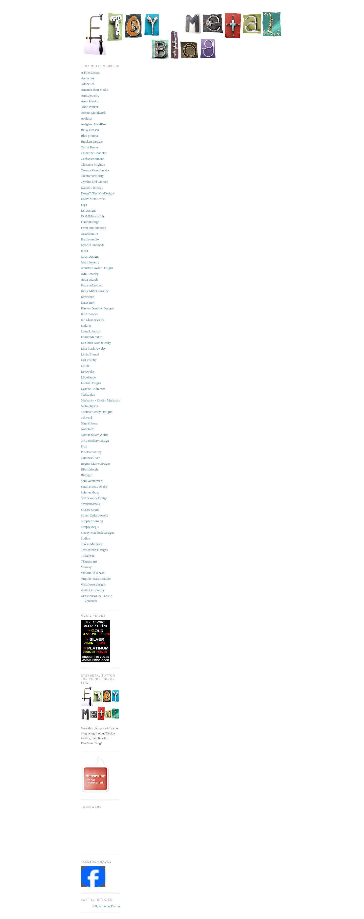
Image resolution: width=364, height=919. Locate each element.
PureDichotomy (91, 452)
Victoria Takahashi (93, 573)
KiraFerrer (88, 302)
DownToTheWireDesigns (98, 193)
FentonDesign (90, 222)
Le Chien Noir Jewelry (96, 343)
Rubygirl (87, 475)
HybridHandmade (92, 245)
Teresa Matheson (92, 544)
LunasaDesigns (91, 383)
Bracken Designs (92, 141)
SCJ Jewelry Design (94, 498)
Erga (84, 205)
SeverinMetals (90, 504)
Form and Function (93, 228)
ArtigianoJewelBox (93, 124)
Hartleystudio (90, 239)
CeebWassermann (92, 159)
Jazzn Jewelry (90, 262)
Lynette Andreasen (93, 389)
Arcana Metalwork (93, 113)
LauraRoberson (91, 331)
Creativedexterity (92, 176)
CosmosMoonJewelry (95, 170)
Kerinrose (87, 297)
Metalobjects (89, 406)
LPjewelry (88, 371)
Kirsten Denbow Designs (97, 308)
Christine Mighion (93, 164)
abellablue (87, 78)
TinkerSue (88, 555)
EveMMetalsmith (92, 216)
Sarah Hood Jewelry (94, 486)
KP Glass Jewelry (92, 320)
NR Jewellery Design (95, 440)
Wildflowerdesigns (93, 584)
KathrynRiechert (92, 285)
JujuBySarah (89, 279)
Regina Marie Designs (95, 463)
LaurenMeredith (91, 337)
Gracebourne (89, 233)
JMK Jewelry (90, 274)
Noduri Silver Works (94, 435)
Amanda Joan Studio (94, 90)
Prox (84, 446)
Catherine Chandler (93, 153)
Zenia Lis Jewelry (92, 590)
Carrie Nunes (89, 147)
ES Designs (88, 210)
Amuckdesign (90, 101)
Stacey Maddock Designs (97, 532)
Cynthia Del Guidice (94, 182)
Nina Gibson (89, 423)
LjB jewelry (89, 360)
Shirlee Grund (90, 509)
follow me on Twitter (106, 906)
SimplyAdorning (92, 521)
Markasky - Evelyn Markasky (100, 400)
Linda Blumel (90, 354)
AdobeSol (87, 84)
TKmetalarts (89, 561)
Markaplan (88, 394)
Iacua (84, 251)
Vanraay (86, 567)
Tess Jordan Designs (94, 550)
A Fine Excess (90, 72)
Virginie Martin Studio (96, 578)
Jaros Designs (90, 256)
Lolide (85, 366)
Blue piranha (89, 136)
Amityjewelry (90, 95)
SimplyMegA (90, 527)
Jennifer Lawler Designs (97, 268)
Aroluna (86, 118)
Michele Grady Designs (96, 412)
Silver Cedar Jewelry (94, 515)
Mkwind (86, 417)
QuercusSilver (90, 458)
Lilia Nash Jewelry (93, 348)
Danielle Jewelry (92, 187)
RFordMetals (89, 469)
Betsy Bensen (90, 130)
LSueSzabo (88, 377)
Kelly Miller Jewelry (94, 291)
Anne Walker (89, 107)
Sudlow (86, 538)
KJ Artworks (89, 314)
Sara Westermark (92, 481)
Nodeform (87, 429)
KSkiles (86, 325)
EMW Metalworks (93, 199)
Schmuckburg (90, 492)
